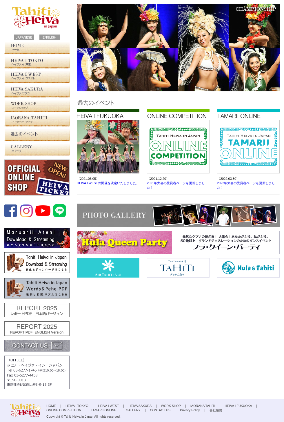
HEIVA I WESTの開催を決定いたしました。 (108, 183)
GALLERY (37, 149)
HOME (37, 48)
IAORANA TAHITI (37, 120)
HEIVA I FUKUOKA (238, 405)
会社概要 (216, 410)
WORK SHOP (37, 106)
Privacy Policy (190, 410)
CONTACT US (160, 410)
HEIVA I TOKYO (37, 62)
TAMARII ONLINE (103, 410)
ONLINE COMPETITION (63, 410)
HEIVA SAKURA (37, 91)
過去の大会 (37, 135)
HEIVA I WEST (37, 77)
